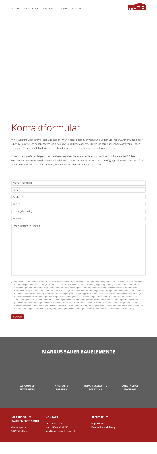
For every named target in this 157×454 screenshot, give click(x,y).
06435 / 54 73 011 (90, 160)
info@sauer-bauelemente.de (61, 431)
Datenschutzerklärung (103, 427)
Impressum (97, 423)
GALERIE (62, 8)
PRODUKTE (30, 8)
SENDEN (17, 316)
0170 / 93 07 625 (60, 427)
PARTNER (48, 8)
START (15, 8)
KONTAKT (77, 8)
